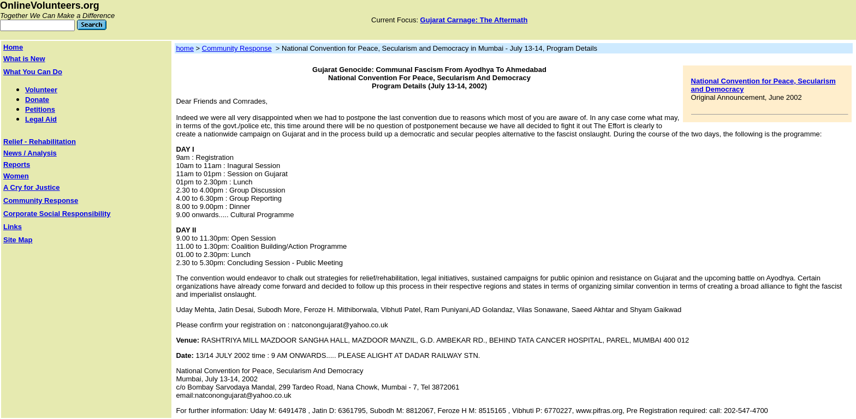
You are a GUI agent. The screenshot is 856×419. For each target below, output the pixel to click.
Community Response (237, 48)
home (185, 48)
